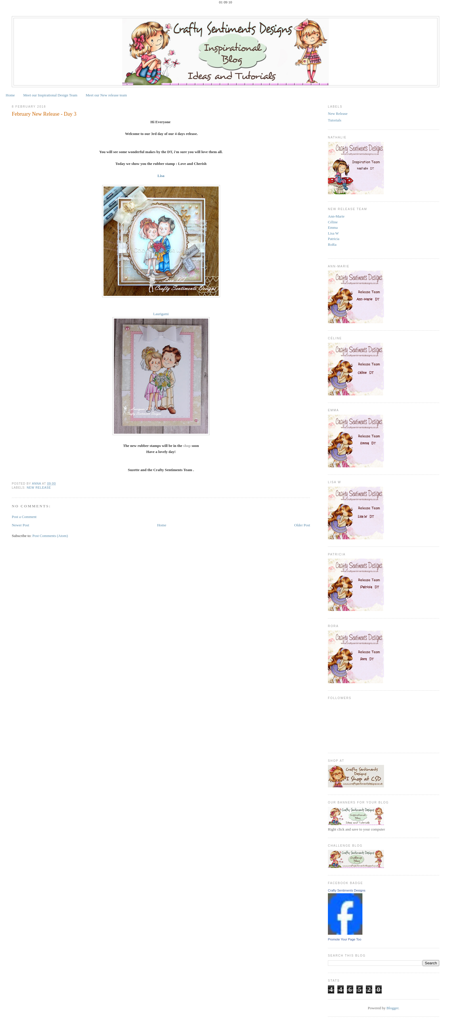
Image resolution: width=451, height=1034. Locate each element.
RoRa (332, 244)
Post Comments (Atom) (50, 536)
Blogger (392, 1008)
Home (10, 95)
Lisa (161, 176)
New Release (39, 487)
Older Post (302, 525)
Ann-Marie (336, 216)
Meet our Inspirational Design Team (50, 95)
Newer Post (20, 525)
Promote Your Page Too (344, 939)
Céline (333, 222)
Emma (333, 227)
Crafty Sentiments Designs (346, 890)
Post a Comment (24, 517)
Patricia (333, 239)
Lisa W (333, 233)
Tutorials (334, 120)
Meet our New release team (106, 95)
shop (187, 445)
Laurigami (161, 314)
